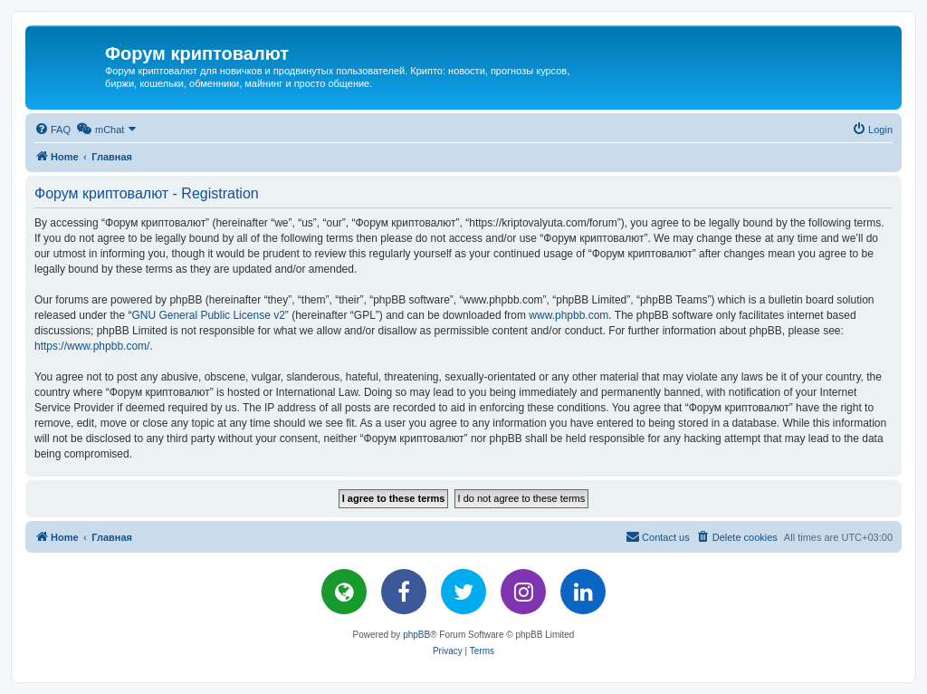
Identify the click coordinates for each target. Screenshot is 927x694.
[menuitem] (52, 129)
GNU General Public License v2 (207, 315)
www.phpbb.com (568, 315)
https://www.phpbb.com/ (91, 346)
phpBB (416, 635)
